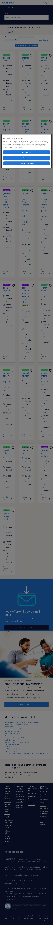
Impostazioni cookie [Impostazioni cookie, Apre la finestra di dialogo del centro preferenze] (26, 152)
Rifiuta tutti (26, 158)
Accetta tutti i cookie (26, 163)
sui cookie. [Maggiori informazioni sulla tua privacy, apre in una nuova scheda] (20, 147)
